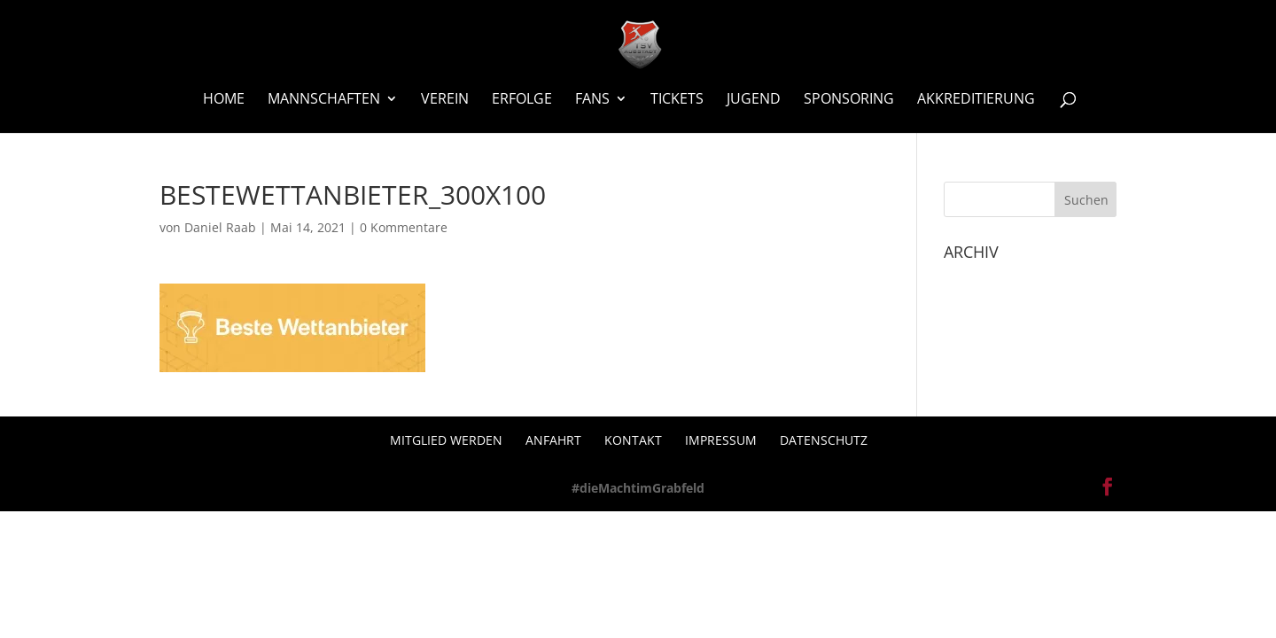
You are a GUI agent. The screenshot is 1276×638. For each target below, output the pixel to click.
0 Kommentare (403, 227)
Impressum (721, 440)
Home (224, 100)
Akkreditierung (976, 100)
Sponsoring (849, 100)
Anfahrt (553, 440)
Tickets (677, 100)
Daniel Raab (220, 227)
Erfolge (522, 100)
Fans (592, 100)
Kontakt (633, 440)
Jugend (754, 100)
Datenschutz (824, 440)
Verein (445, 100)
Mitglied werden (446, 440)
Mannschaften (324, 100)
